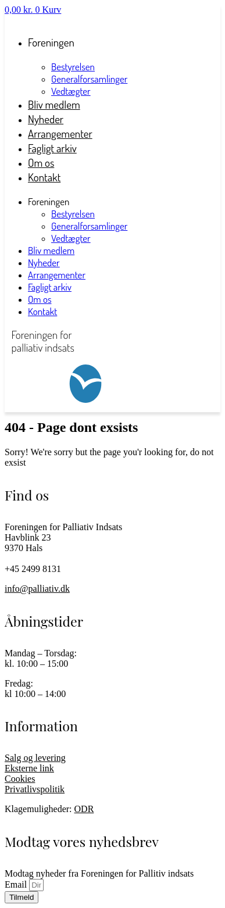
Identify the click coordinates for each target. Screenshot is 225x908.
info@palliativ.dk (37, 589)
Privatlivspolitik (35, 789)
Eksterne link (29, 768)
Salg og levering (35, 758)
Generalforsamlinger (89, 79)
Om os (40, 299)
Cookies (20, 779)
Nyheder (44, 262)
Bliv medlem (51, 250)
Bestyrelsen (73, 66)
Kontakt (44, 177)
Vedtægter (71, 238)
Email (17, 884)
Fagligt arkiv (50, 287)
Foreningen (51, 42)
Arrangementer (56, 275)
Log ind (18, 20)
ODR (84, 809)
